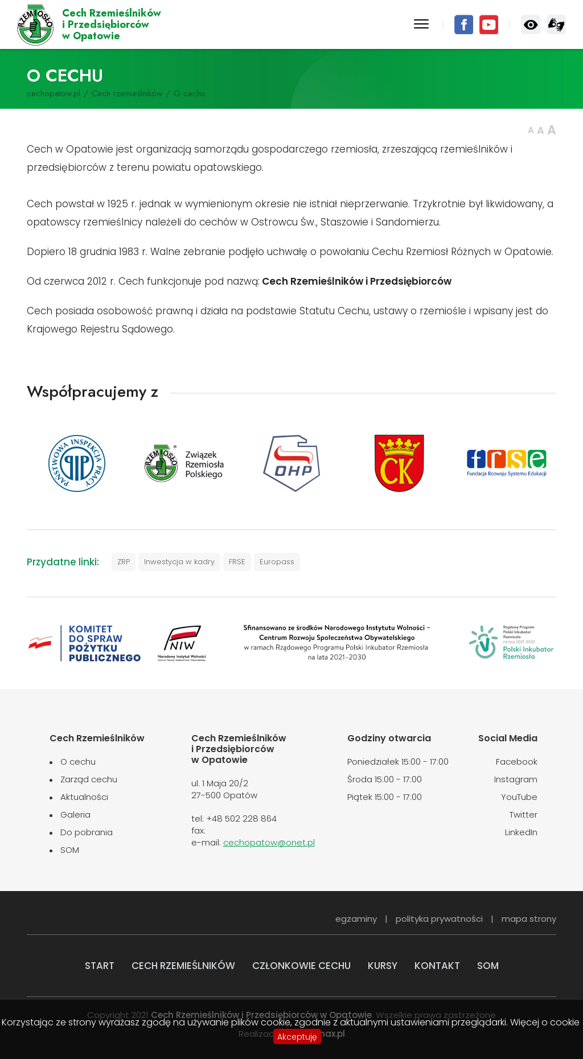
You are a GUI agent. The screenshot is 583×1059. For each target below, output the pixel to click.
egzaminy (356, 919)
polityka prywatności (439, 919)
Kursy (382, 965)
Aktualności (84, 797)
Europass (277, 561)
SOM (69, 850)
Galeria (75, 814)
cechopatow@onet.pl (269, 842)
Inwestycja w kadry (179, 561)
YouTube (488, 24)
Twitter (523, 814)
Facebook (463, 24)
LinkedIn (521, 832)
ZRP (123, 561)
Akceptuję (297, 1036)
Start (99, 965)
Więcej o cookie (545, 1022)
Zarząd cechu (88, 779)
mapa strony (529, 919)
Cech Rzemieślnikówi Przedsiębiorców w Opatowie (111, 24)
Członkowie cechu (301, 965)
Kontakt (437, 965)
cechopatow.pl (53, 93)
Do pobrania (86, 832)
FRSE (237, 561)
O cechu (78, 761)
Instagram (515, 779)
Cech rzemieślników (127, 93)
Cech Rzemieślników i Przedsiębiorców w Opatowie (35, 25)
